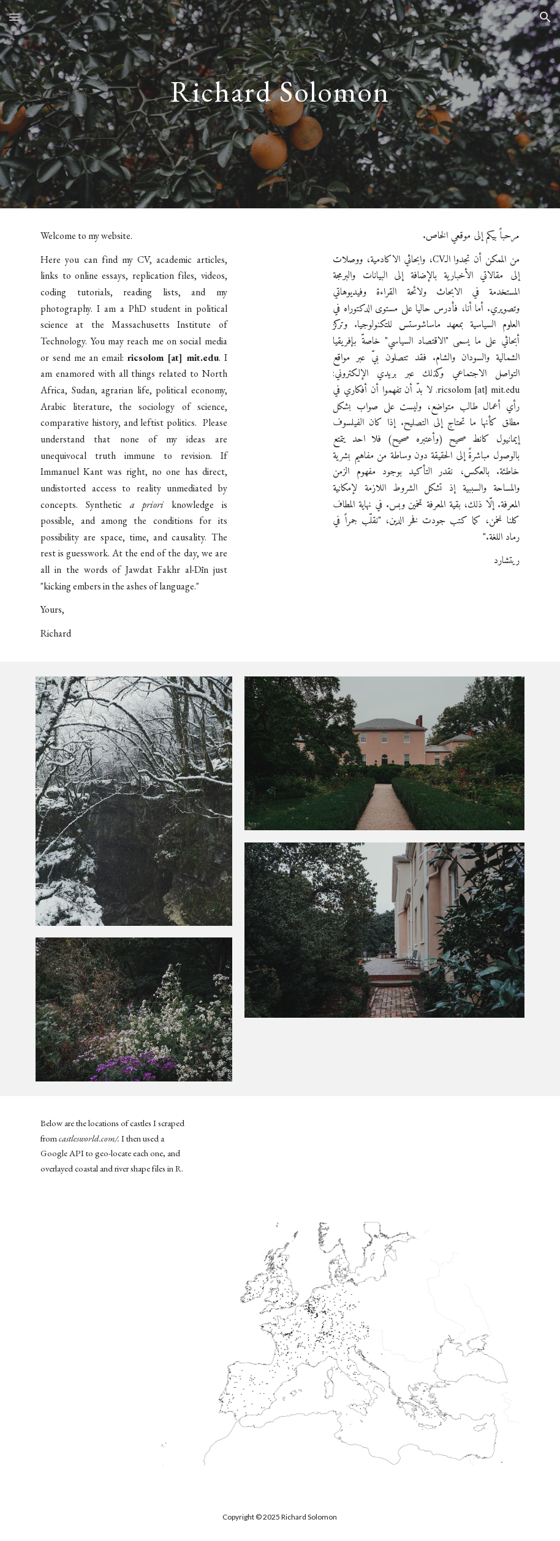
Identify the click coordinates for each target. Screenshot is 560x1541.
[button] (14, 17)
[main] (280, 104)
